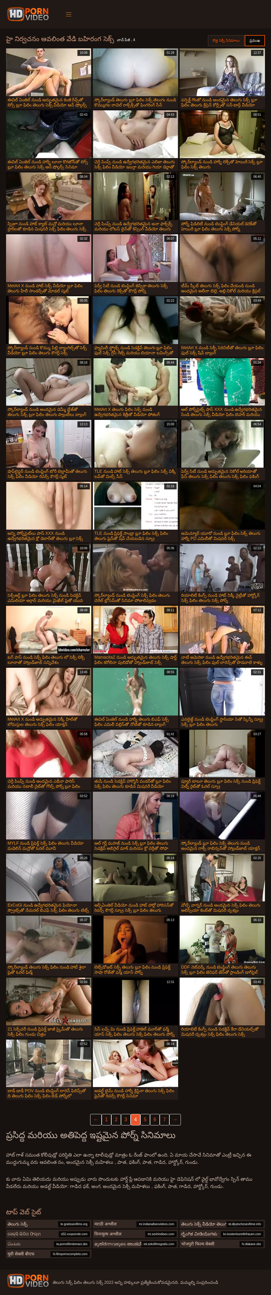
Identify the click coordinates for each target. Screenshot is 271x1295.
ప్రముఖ (255, 40)
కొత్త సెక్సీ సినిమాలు (226, 40)
